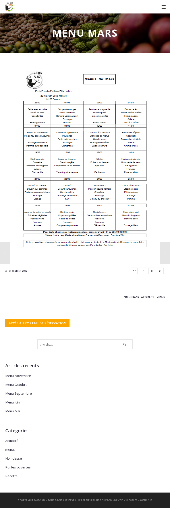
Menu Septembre (18, 393)
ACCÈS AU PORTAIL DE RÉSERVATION (37, 323)
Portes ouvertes (18, 467)
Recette (11, 476)
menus (160, 297)
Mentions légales (125, 500)
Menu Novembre (18, 375)
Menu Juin (12, 402)
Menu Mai (12, 411)
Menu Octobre (16, 384)
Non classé (13, 458)
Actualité (147, 297)
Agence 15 (145, 500)
